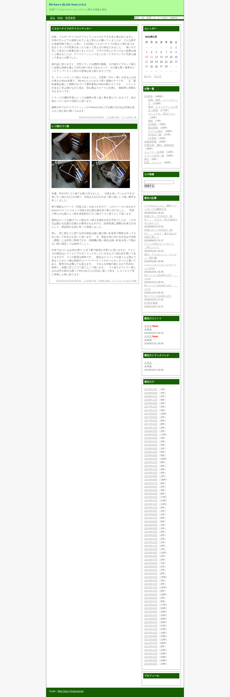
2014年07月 (150, 517)
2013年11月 (150, 545)
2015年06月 (150, 486)
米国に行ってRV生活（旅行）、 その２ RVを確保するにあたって (160, 219)
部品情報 (153, 127)
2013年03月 (150, 573)
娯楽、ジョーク (153, 162)
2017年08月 (150, 413)
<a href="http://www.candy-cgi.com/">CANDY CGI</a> (159, 17)
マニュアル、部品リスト (161, 113)
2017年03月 (150, 420)
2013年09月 (150, 552)
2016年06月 (150, 444)
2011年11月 (150, 629)
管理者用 (70, 17)
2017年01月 (150, 424)
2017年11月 (150, 410)
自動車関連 (150, 141)
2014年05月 (150, 525)
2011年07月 (150, 643)
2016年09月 (150, 434)
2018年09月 (150, 403)
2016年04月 (150, 452)
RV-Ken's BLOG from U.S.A (67, 4)
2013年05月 (150, 566)
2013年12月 (150, 542)
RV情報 (152, 124)
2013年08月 (150, 556)
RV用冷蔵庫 (151, 302)
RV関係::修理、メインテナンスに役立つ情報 (117, 281)
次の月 (157, 76)
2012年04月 (150, 611)
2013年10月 (150, 549)
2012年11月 (150, 587)
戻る (52, 17)
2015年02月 (150, 497)
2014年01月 (150, 538)
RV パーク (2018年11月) (157, 296)
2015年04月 (150, 490)
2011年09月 (150, 636)
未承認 (148, 326)
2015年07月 (150, 483)
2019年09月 (150, 392)
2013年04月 (150, 570)
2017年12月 (150, 406)
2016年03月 (150, 455)
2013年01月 (150, 580)
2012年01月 (150, 622)
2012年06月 (150, 604)
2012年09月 (150, 594)
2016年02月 (150, 458)
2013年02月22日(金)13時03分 (69, 281)
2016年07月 (150, 441)
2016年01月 (150, 462)
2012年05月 (150, 608)
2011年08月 (150, 639)
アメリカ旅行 (155, 131)
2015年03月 (150, 493)
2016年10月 (150, 431)
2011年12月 (150, 625)
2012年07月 (150, 601)
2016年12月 (150, 427)
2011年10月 (150, 632)
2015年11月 (150, 469)
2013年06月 (150, 563)
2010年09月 (150, 660)
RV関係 (148, 96)
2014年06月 (150, 521)
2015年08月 (150, 479)
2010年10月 (150, 657)
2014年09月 (150, 511)
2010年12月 (150, 650)
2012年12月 (150, 584)
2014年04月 (150, 528)
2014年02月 (150, 535)
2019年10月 (150, 389)
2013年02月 (150, 577)
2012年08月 (150, 598)
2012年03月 (150, 615)
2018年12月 (150, 399)
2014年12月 (150, 504)
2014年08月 (150, 514)
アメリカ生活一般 (128, 117)
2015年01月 (150, 500)
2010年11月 (150, 653)
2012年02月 (150, 618)
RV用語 (152, 138)
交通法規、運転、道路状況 (159, 145)
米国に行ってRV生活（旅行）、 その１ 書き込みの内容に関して (160, 233)
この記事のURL (112, 117)
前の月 (147, 76)
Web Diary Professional (70, 691)
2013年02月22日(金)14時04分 (91, 117)
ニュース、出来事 (154, 152)
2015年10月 (150, 472)
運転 (150, 120)
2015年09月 (150, 476)
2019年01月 (150, 396)
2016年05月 (150, 448)
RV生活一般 (154, 134)
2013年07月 (150, 559)
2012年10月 (150, 590)
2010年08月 (150, 663)
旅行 (146, 159)
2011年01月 (150, 646)
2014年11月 (150, 507)
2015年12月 (150, 465)
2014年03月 (150, 531)
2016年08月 (150, 438)
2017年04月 (150, 417)
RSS (60, 17)
